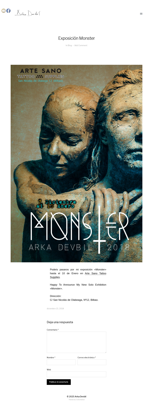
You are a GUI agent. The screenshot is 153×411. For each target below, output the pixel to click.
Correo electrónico (87, 358)
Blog (70, 45)
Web (49, 370)
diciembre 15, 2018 (55, 308)
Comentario (53, 330)
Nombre (51, 358)
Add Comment (80, 45)
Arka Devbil (80, 396)
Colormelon (80, 399)
